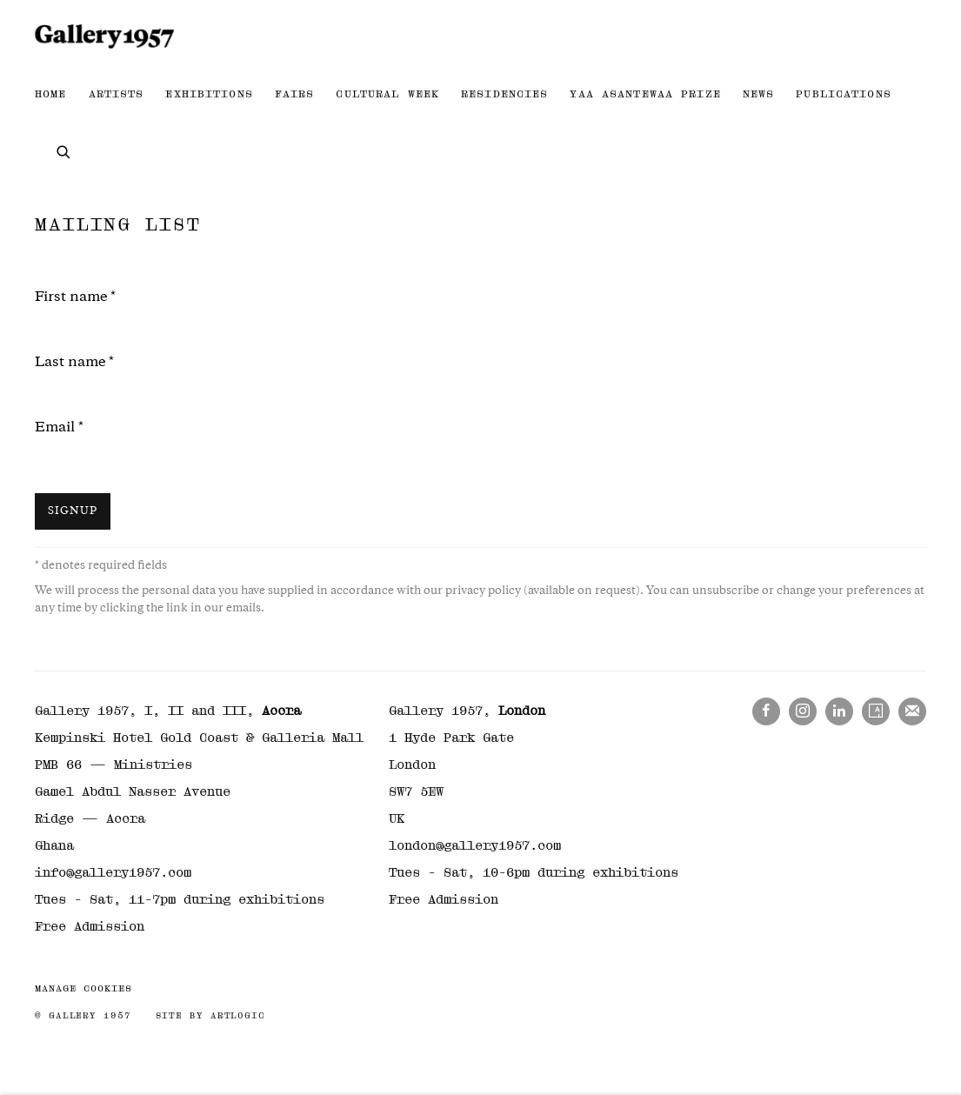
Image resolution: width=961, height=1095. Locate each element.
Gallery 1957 (104, 36)
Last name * (74, 363)
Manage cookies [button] (83, 988)
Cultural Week (387, 94)
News (759, 94)
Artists (116, 94)
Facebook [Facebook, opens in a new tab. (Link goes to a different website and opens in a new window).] (766, 711)
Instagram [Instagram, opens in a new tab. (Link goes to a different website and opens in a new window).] (803, 711)
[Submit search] (64, 150)
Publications (843, 94)
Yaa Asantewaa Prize (645, 94)
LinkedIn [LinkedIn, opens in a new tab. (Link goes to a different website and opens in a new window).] (839, 711)
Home (51, 94)
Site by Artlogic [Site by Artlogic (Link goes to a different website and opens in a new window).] (210, 1015)
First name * (75, 297)
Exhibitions (208, 94)
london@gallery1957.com (475, 845)
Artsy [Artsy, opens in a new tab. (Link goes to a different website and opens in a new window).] (876, 711)
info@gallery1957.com (113, 872)
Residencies (504, 94)
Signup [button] (72, 512)
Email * (59, 428)
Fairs (295, 94)
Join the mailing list (912, 711)
